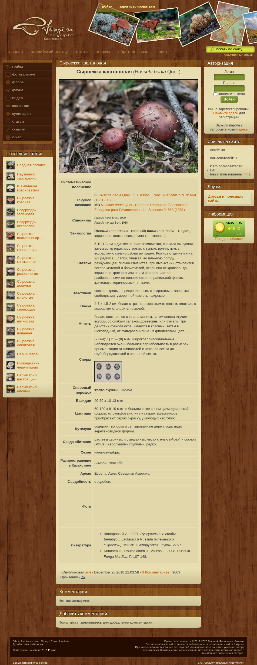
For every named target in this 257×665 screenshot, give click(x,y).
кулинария (18, 113)
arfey (89, 572)
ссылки (15, 129)
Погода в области (229, 239)
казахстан (17, 106)
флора (14, 82)
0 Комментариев (155, 572)
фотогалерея (20, 74)
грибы (14, 66)
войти (107, 6)
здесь (243, 129)
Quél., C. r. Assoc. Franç (130, 195)
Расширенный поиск (237, 55)
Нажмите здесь (225, 113)
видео (14, 98)
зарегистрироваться (137, 6)
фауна (14, 90)
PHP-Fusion (49, 649)
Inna (247, 174)
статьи (14, 121)
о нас (13, 137)
